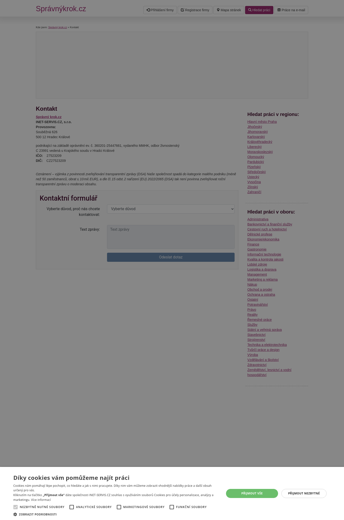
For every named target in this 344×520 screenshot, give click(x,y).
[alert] (172, 260)
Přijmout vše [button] (252, 493)
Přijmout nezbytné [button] (304, 493)
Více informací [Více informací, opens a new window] (41, 500)
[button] (115, 514)
